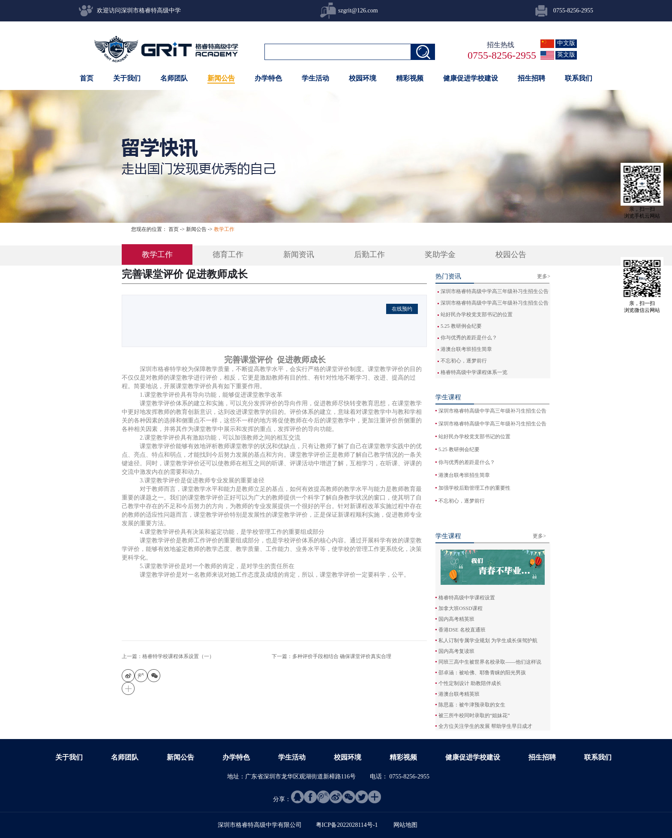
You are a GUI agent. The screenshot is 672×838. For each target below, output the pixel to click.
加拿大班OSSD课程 (460, 608)
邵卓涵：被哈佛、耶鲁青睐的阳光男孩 (482, 673)
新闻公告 (196, 229)
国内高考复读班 (456, 651)
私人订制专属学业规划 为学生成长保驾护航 (487, 640)
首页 (86, 78)
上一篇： (168, 656)
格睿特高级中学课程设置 (466, 598)
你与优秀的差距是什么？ (469, 338)
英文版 (566, 54)
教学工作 (224, 229)
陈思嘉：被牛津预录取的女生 (471, 705)
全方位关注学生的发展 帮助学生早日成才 (485, 726)
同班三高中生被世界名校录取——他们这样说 (489, 662)
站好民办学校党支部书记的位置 (477, 314)
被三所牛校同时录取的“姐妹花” (474, 715)
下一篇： (331, 656)
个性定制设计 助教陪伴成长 (469, 683)
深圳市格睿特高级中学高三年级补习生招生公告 (495, 291)
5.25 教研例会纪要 (461, 326)
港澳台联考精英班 (459, 694)
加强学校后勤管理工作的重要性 (474, 488)
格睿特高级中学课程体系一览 (474, 372)
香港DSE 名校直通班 (462, 630)
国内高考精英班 (456, 619)
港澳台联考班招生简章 (466, 349)
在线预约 (402, 309)
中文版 (566, 43)
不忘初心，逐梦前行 (464, 361)
